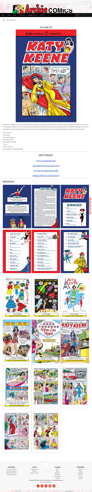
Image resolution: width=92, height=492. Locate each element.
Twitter (80, 471)
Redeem (34, 471)
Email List (57, 474)
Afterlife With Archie (11, 473)
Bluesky (80, 478)
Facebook (80, 469)
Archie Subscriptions (11, 471)
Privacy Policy (57, 476)
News (57, 471)
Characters (57, 473)
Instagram (80, 473)
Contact (57, 478)
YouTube (80, 474)
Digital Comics (34, 469)
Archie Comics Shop (11, 469)
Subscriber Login (34, 473)
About (57, 469)
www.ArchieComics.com (46, 482)
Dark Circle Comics (11, 474)
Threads (80, 476)
